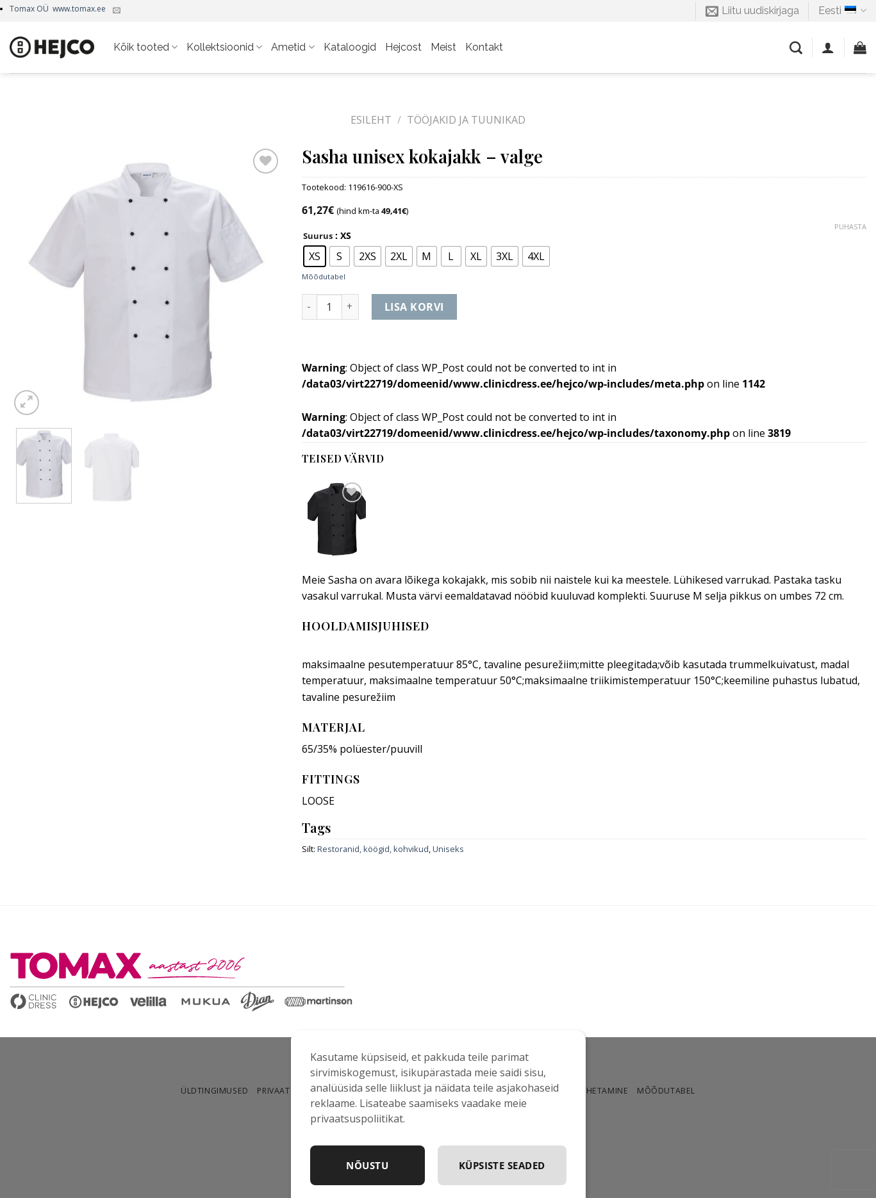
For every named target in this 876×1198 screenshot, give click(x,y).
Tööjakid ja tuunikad (466, 120)
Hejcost (403, 47)
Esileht (371, 120)
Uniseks (448, 849)
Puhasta (850, 226)
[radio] (314, 256)
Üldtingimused (215, 1090)
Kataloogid (350, 47)
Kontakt (484, 47)
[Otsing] (795, 47)
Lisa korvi (414, 307)
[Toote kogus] (329, 307)
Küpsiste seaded (499, 1165)
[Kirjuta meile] (116, 10)
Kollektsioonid (224, 47)
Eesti (842, 10)
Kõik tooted (145, 47)
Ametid (292, 47)
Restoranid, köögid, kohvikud (373, 849)
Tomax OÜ (58, 8)
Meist (443, 47)
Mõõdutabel (323, 276)
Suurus (318, 236)
